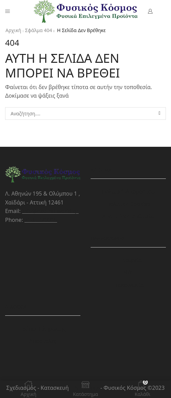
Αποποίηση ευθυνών (128, 216)
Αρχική (13, 30)
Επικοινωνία (128, 285)
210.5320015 (40, 220)
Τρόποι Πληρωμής (42, 328)
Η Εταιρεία (128, 260)
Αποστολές (42, 341)
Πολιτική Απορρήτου (128, 191)
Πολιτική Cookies (128, 204)
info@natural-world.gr (50, 211)
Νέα (128, 272)
